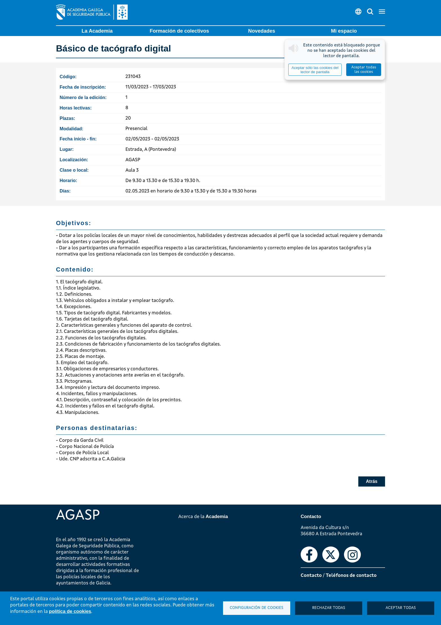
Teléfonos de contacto (351, 575)
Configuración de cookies (256, 608)
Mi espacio (344, 31)
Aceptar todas (401, 608)
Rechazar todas (328, 608)
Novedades (261, 31)
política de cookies (70, 611)
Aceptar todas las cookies (363, 70)
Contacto (311, 575)
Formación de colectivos (179, 31)
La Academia (97, 31)
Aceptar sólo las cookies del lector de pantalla (314, 70)
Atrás (371, 481)
